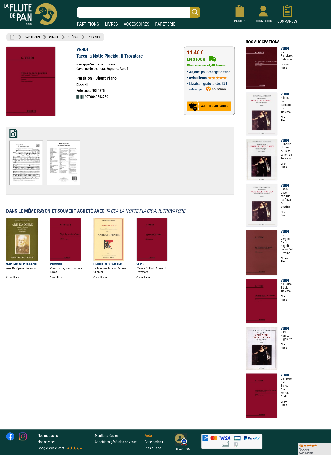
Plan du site (153, 448)
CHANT (53, 37)
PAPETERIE (165, 24)
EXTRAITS (94, 37)
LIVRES (111, 24)
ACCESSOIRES (136, 24)
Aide (148, 435)
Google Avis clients (60, 448)
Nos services (46, 442)
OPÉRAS (73, 37)
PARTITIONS (88, 24)
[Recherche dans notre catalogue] (138, 12)
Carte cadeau (154, 442)
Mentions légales (106, 435)
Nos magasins (48, 435)
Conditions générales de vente (119, 442)
